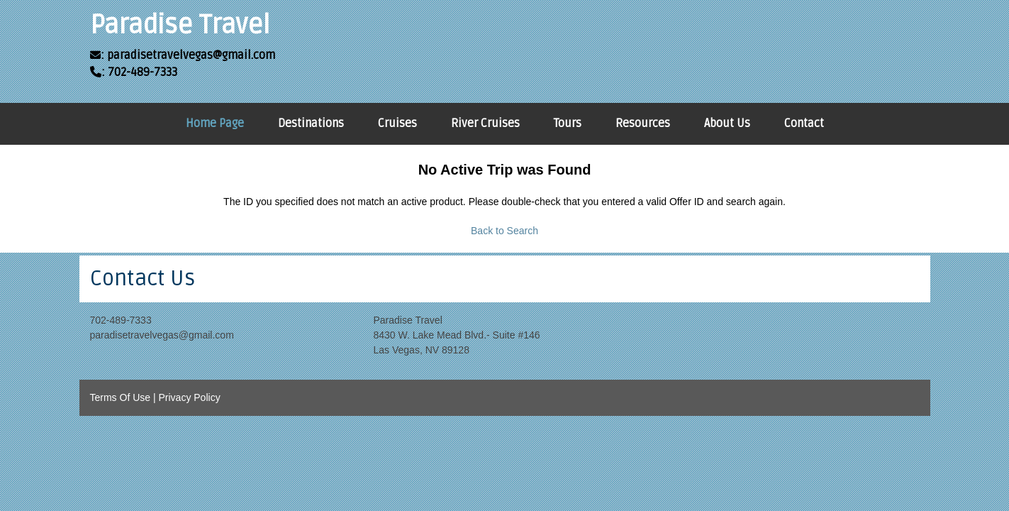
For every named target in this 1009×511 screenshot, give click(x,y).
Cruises (397, 123)
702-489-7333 (121, 320)
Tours (567, 123)
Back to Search (504, 230)
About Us (727, 123)
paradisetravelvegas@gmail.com (162, 335)
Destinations (311, 123)
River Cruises (485, 123)
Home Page (215, 123)
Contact (804, 123)
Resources (642, 123)
